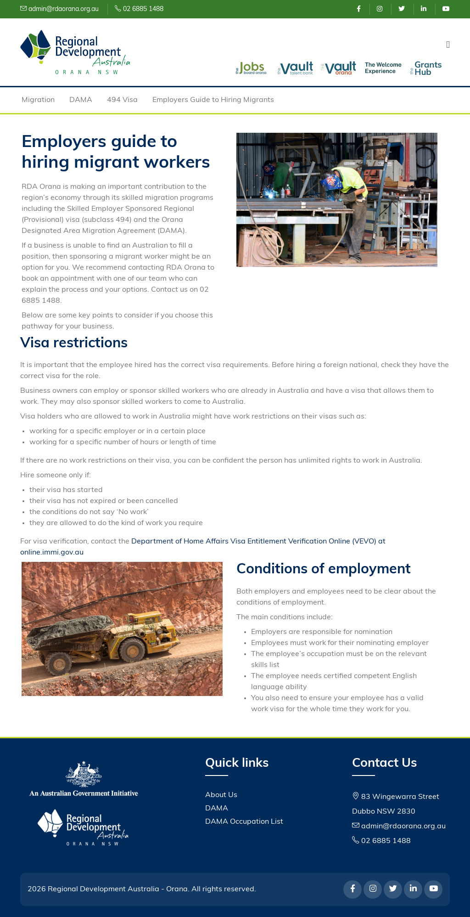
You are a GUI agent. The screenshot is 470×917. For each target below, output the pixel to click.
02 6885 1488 (139, 9)
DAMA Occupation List (244, 822)
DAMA (80, 100)
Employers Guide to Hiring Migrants (213, 100)
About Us (221, 795)
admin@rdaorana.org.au (59, 9)
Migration (38, 100)
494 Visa (122, 100)
